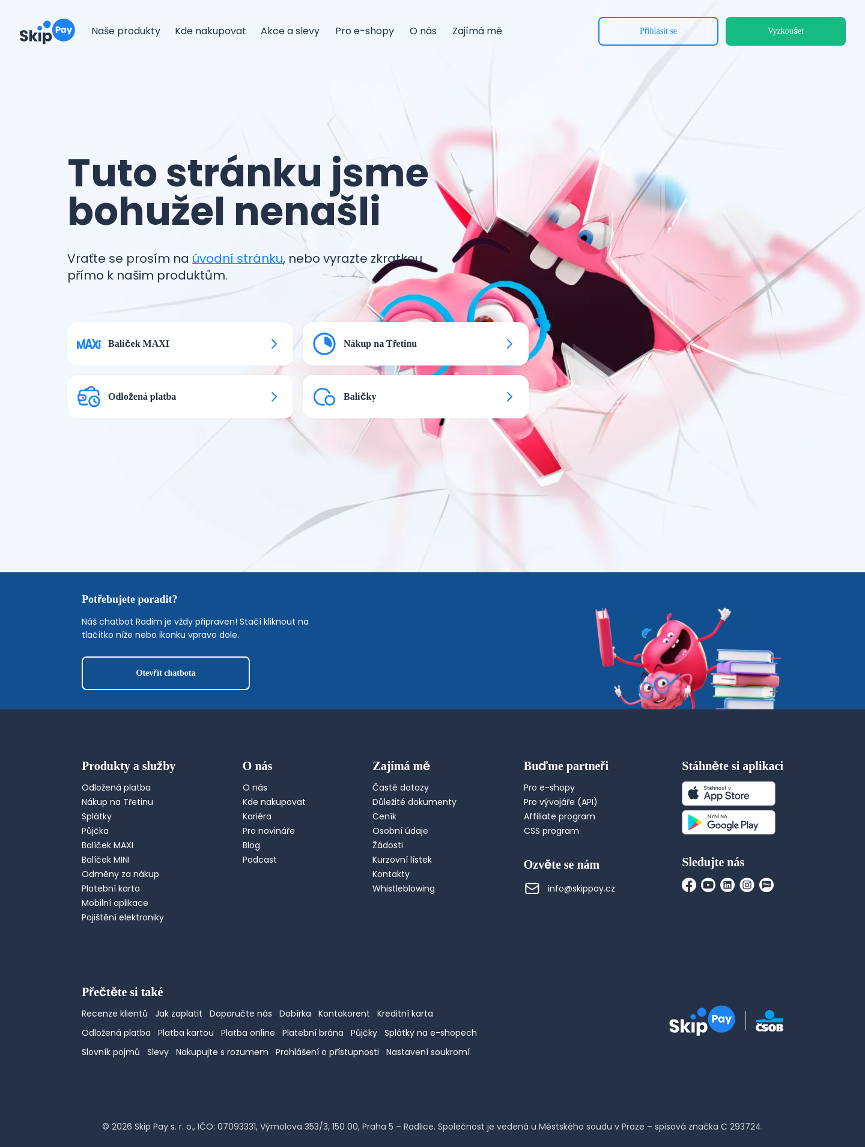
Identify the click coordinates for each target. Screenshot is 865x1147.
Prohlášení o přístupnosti (327, 1052)
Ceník (384, 816)
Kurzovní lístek (402, 860)
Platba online (248, 1033)
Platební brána (313, 1033)
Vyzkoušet (786, 30)
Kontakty (391, 874)
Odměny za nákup (120, 874)
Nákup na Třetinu (117, 802)
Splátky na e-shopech (430, 1033)
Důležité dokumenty (414, 802)
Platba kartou (186, 1033)
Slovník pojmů (111, 1052)
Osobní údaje (400, 831)
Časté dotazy (400, 787)
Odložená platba (116, 787)
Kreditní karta (405, 1014)
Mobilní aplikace (115, 903)
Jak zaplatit (178, 1014)
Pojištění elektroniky (123, 917)
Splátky (97, 816)
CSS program (551, 831)
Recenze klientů (115, 1014)
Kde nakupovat (274, 802)
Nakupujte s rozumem (222, 1052)
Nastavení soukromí (428, 1052)
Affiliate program (559, 816)
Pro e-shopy (549, 787)
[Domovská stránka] (47, 31)
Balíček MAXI (107, 845)
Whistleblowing (403, 888)
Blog (251, 845)
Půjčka (95, 831)
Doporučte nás (241, 1014)
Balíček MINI (106, 860)
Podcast (260, 860)
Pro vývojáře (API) (561, 802)
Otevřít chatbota (166, 672)
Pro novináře (269, 831)
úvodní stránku (237, 258)
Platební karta (111, 888)
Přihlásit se (658, 30)
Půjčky (364, 1033)
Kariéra (257, 816)
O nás (255, 787)
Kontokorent (344, 1014)
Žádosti (387, 845)
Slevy (158, 1052)
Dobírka (295, 1014)
